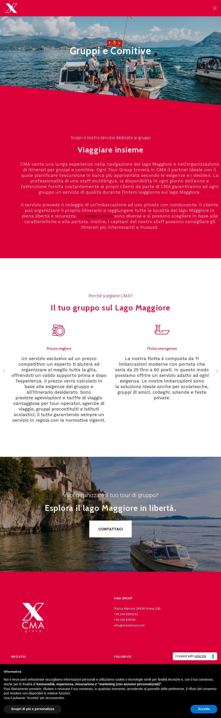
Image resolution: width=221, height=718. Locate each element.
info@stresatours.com (129, 625)
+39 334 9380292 (126, 614)
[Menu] (213, 8)
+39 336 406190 (125, 619)
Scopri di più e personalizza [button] (32, 709)
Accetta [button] (204, 709)
